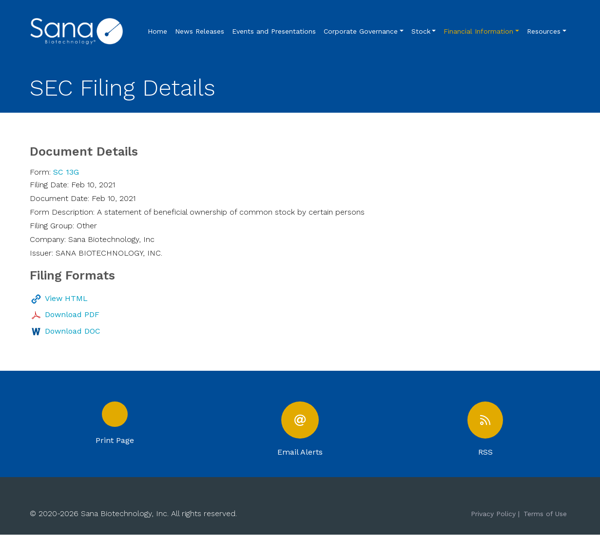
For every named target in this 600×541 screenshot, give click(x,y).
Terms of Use (545, 519)
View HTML (66, 298)
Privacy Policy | (495, 519)
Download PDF (72, 314)
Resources (544, 31)
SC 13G (66, 172)
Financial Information (478, 31)
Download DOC (72, 331)
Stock (420, 31)
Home (157, 31)
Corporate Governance (361, 31)
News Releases (199, 31)
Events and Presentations (274, 31)
